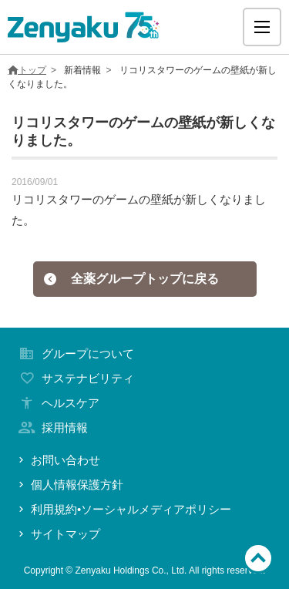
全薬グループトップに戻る (131, 278)
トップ (27, 70)
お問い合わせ (57, 459)
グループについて (74, 353)
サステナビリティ (74, 378)
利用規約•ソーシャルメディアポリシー (123, 509)
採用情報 (51, 427)
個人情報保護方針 (69, 484)
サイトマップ (57, 533)
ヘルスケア (57, 402)
